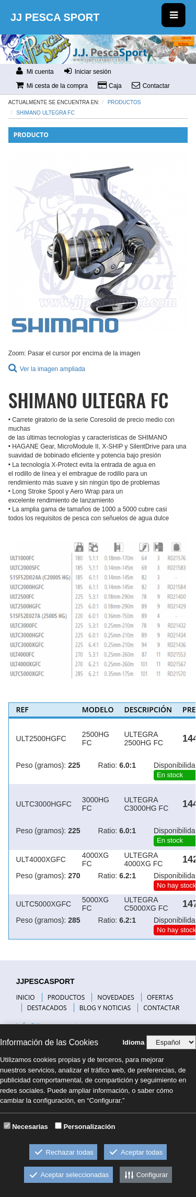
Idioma (133, 1042)
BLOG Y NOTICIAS (105, 1007)
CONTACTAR (161, 1007)
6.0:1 (127, 765)
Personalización (89, 1127)
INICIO (25, 997)
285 (74, 920)
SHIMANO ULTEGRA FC (45, 113)
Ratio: (108, 765)
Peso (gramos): (41, 765)
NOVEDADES (115, 997)
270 (74, 875)
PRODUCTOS (66, 997)
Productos (124, 102)
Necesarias (30, 1127)
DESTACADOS (47, 1007)
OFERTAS (160, 997)
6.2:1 (127, 875)
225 (74, 765)
